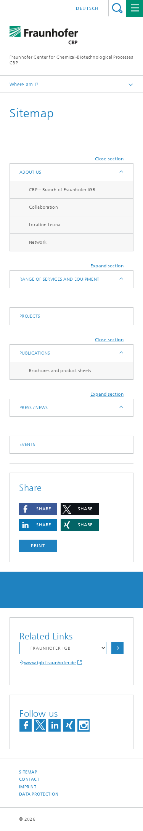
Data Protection (38, 794)
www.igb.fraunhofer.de (50, 662)
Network (38, 242)
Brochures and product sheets (60, 370)
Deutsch (87, 8)
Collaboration (43, 207)
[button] (38, 509)
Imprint (27, 787)
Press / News (33, 407)
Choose (117, 648)
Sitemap (28, 772)
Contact (29, 779)
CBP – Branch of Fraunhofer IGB (62, 189)
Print (38, 545)
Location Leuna (44, 224)
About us (30, 172)
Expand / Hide (120, 172)
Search (117, 8)
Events (27, 444)
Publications (34, 353)
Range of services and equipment (59, 279)
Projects (29, 316)
